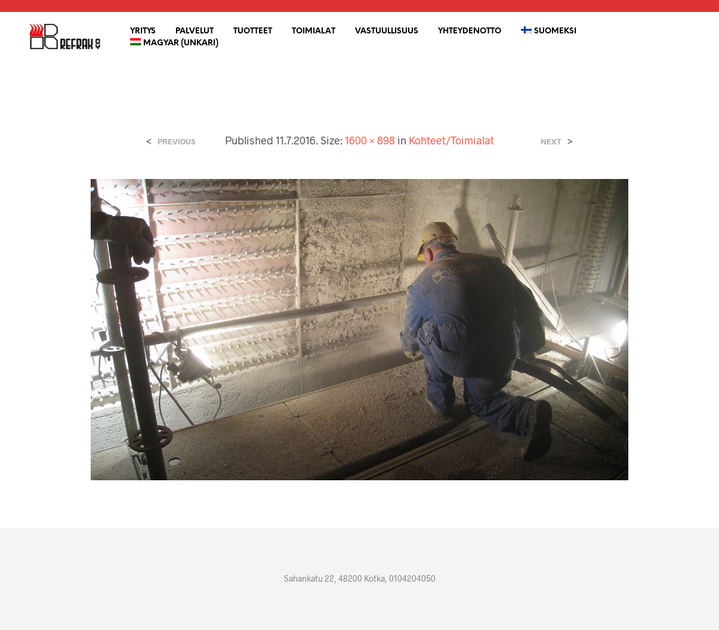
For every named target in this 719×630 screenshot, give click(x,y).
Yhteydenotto (469, 31)
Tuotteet (252, 31)
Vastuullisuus (386, 31)
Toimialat (313, 31)
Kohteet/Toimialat (451, 140)
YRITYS (143, 31)
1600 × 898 (370, 140)
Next (551, 142)
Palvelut (194, 31)
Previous (176, 142)
